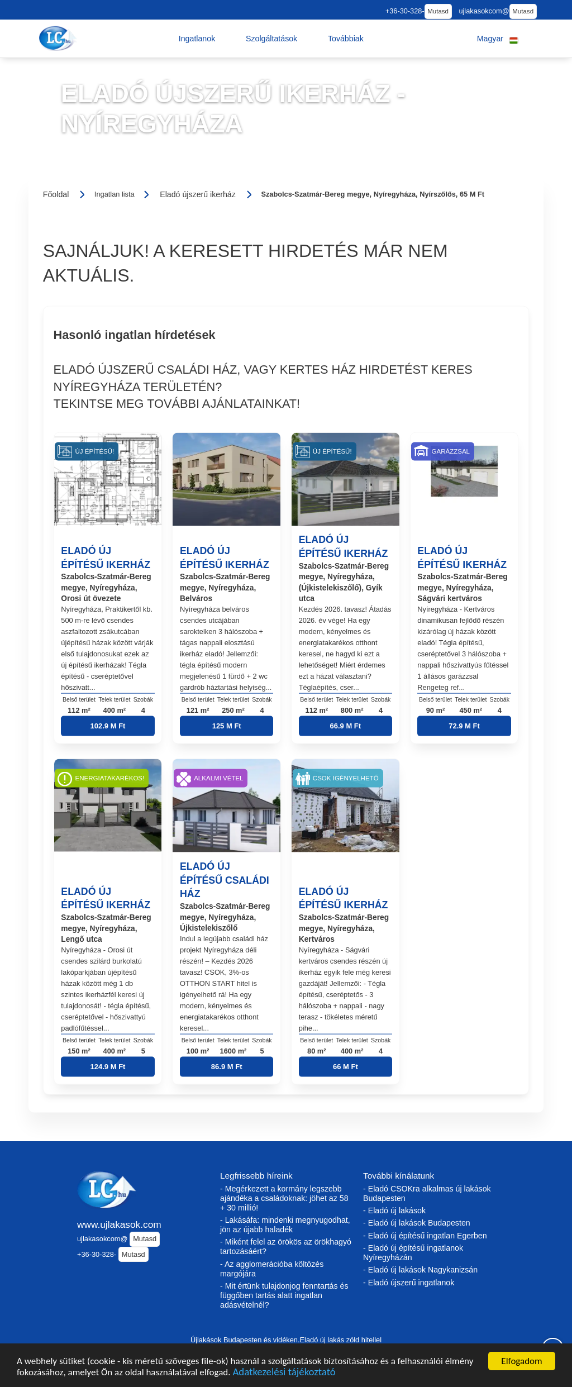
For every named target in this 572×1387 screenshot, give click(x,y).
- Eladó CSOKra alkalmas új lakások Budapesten (427, 1193)
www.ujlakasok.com (119, 1224)
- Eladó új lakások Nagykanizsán (420, 1269)
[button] (197, 38)
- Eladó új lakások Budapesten (416, 1222)
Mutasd (438, 11)
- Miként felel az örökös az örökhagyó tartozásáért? (285, 1246)
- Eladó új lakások (394, 1210)
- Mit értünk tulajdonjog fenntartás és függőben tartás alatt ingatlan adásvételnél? (284, 1295)
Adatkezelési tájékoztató (283, 1378)
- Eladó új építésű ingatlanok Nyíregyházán (413, 1252)
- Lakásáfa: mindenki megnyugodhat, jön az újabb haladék (285, 1225)
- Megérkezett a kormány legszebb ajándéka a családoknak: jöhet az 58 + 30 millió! (284, 1198)
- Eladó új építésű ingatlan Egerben (425, 1235)
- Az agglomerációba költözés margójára (271, 1269)
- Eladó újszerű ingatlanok (408, 1282)
